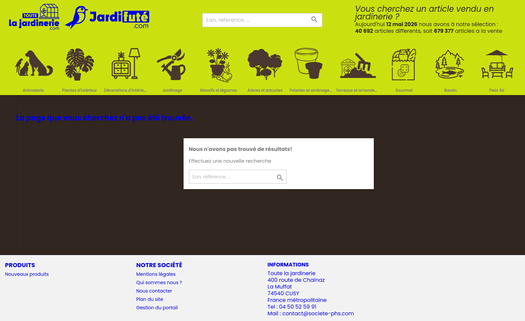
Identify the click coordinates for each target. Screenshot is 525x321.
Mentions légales (156, 274)
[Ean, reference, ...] (262, 20)
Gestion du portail (157, 307)
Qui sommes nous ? (159, 282)
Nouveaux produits (27, 274)
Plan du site (149, 299)
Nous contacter (154, 291)
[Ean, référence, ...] (238, 177)
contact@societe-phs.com (318, 313)
